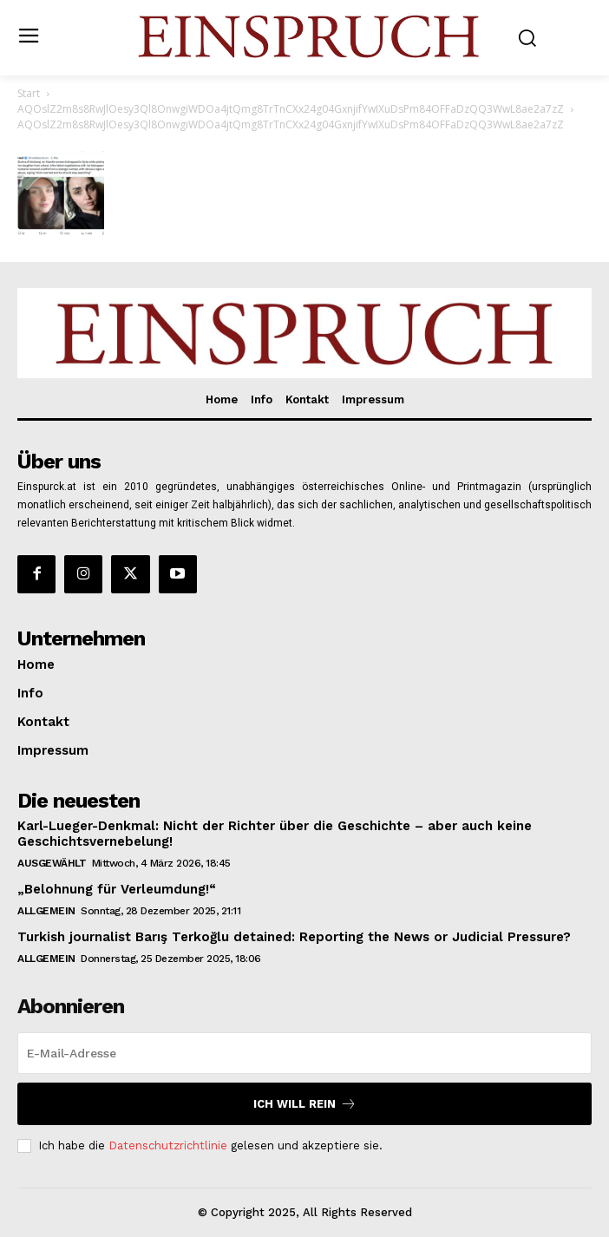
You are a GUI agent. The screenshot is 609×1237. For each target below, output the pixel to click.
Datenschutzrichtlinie (167, 1145)
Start (28, 93)
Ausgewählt (51, 863)
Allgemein (46, 911)
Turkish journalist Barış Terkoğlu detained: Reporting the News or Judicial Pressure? (294, 937)
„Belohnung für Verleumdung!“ (116, 889)
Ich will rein (305, 1104)
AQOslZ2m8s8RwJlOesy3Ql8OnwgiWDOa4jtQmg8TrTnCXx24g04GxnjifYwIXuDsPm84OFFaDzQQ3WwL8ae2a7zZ (290, 108)
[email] (304, 1053)
